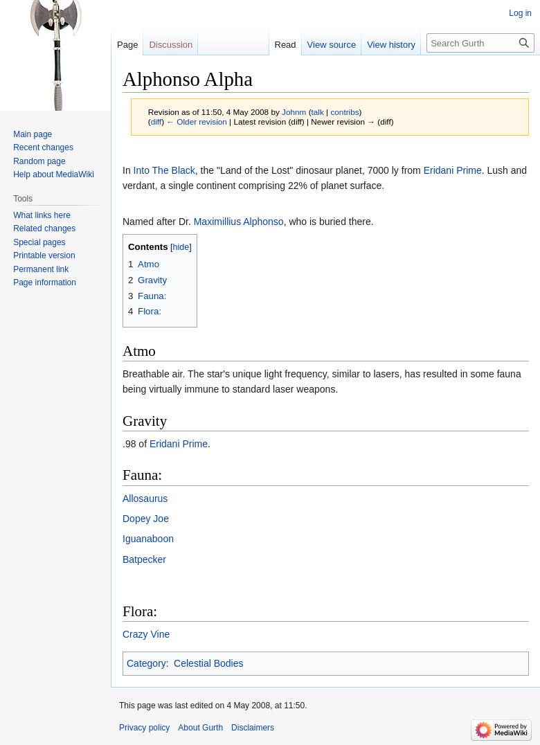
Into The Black (164, 170)
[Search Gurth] (480, 43)
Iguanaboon (148, 538)
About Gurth (200, 728)
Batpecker (144, 559)
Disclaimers (252, 728)
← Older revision (196, 121)
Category (146, 663)
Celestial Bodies (208, 663)
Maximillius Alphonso (239, 221)
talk (318, 111)
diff (156, 121)
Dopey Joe (146, 518)
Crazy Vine (146, 634)
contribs (344, 111)
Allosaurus (145, 498)
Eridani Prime (453, 170)
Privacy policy (144, 728)
